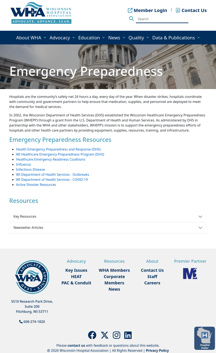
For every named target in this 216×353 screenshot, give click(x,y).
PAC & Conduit (76, 283)
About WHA (29, 37)
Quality (136, 37)
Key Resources (25, 216)
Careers (152, 283)
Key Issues (76, 270)
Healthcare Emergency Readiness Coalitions (50, 159)
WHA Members (114, 270)
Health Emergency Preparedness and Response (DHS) (58, 149)
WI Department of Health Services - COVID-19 (52, 179)
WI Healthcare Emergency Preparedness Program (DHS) (60, 154)
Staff (152, 276)
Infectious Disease (30, 169)
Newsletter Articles (28, 227)
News (114, 37)
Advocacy (60, 37)
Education (89, 37)
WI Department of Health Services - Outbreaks (52, 174)
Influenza (23, 164)
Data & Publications (174, 37)
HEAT (76, 276)
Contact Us (152, 270)
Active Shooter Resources (36, 184)
